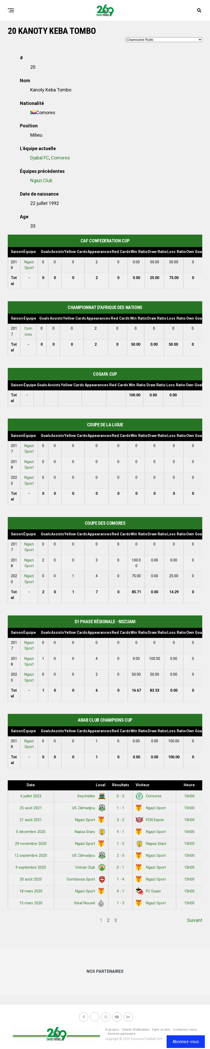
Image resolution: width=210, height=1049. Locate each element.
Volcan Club (89, 867)
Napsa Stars (89, 832)
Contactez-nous (185, 1029)
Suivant (194, 920)
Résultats (120, 785)
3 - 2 (120, 820)
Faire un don (161, 1029)
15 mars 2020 (30, 903)
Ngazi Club (41, 180)
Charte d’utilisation (135, 1029)
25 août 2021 (31, 808)
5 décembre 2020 (30, 832)
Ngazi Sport (151, 808)
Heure (189, 785)
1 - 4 (120, 879)
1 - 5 (120, 844)
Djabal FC (39, 157)
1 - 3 (120, 903)
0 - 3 (120, 796)
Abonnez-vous (186, 1041)
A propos (112, 1029)
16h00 (189, 796)
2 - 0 (120, 855)
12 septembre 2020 (30, 855)
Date (31, 785)
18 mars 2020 (30, 891)
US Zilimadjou (88, 808)
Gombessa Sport (85, 879)
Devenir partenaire (122, 1034)
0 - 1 (120, 867)
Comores (60, 157)
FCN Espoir (150, 820)
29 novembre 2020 (30, 844)
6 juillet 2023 (30, 796)
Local (100, 785)
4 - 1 (120, 832)
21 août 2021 (31, 820)
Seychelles (90, 796)
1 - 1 (120, 808)
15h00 (189, 808)
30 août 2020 (31, 879)
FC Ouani (148, 891)
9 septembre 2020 (30, 867)
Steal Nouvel (89, 903)
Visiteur (143, 785)
